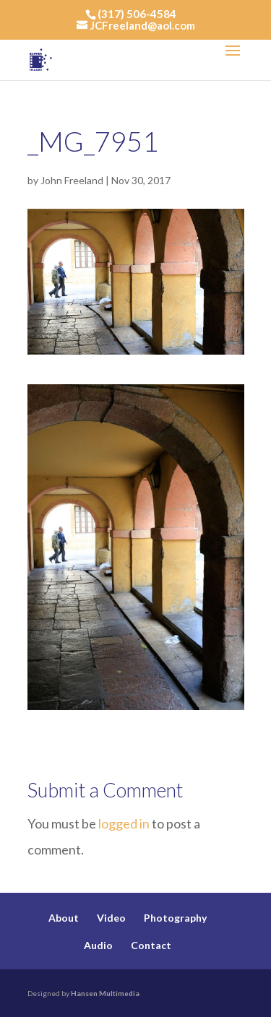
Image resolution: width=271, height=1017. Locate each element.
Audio (98, 945)
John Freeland (71, 180)
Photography (175, 918)
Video (111, 918)
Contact (151, 945)
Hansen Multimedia (105, 993)
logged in (124, 823)
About (63, 918)
